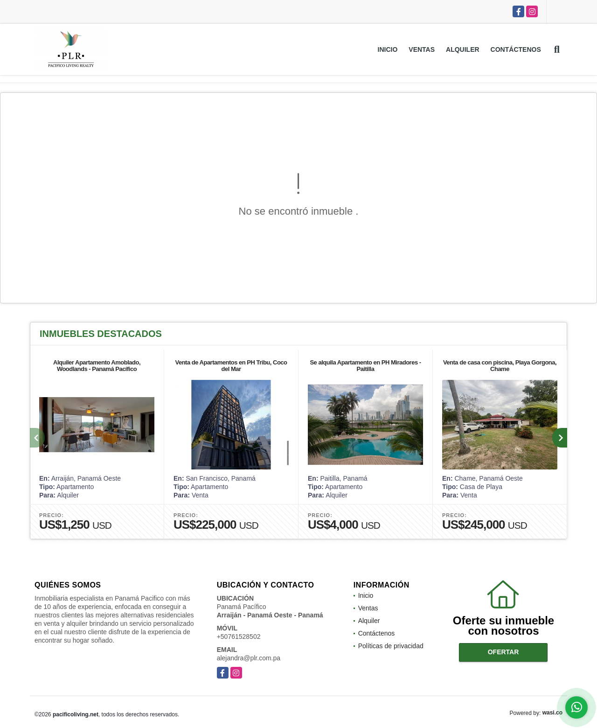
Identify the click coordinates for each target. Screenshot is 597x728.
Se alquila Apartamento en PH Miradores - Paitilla (365, 365)
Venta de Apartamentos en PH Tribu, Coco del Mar (231, 365)
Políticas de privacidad (390, 646)
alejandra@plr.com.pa (248, 658)
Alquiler (462, 49)
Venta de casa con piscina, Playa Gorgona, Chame (499, 365)
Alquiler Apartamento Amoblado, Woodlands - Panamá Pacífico (96, 365)
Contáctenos (516, 49)
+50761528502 (239, 636)
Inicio (388, 49)
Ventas (422, 49)
